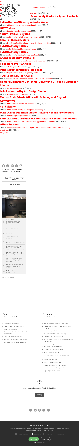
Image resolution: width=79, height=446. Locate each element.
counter (15, 37)
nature (21, 104)
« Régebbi (4, 132)
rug (29, 31)
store (32, 43)
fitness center (31, 121)
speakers (36, 37)
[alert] (39, 433)
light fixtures (23, 37)
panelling (26, 110)
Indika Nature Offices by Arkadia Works (24, 22)
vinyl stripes (37, 73)
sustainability (32, 25)
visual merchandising (43, 43)
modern (52, 121)
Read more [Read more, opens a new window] (50, 430)
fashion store (23, 67)
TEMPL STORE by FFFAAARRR (16, 75)
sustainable (42, 61)
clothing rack (12, 67)
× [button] (77, 423)
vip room (24, 94)
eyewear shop (21, 79)
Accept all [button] (33, 439)
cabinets (25, 127)
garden (10, 61)
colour (14, 121)
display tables (34, 127)
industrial (44, 121)
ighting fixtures (24, 55)
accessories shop (14, 127)
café (9, 37)
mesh (9, 94)
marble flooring (64, 127)
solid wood (22, 49)
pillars (31, 67)
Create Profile (14, 184)
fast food (16, 43)
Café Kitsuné (8, 106)
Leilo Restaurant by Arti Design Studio (23, 91)
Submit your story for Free (14, 179)
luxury (25, 31)
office (9, 25)
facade (10, 31)
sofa (30, 37)
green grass (20, 115)
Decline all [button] (45, 439)
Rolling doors (27, 73)
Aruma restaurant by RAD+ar (17, 58)
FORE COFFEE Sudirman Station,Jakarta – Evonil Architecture (37, 112)
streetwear (4, 130)
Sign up (39, 395)
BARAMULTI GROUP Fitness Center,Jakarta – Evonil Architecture (38, 118)
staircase (48, 79)
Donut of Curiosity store (14, 40)
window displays (39, 7)
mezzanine (18, 61)
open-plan (16, 25)
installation (24, 43)
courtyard (11, 79)
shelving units (32, 13)
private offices (30, 104)
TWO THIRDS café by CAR (15, 34)
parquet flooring (36, 110)
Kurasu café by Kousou (14, 46)
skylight (14, 49)
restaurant (32, 61)
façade (10, 73)
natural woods (12, 104)
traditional (35, 55)
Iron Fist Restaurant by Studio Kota (21, 70)
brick (9, 121)
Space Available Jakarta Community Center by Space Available (39, 16)
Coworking (11, 88)
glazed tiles (17, 31)
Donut (9, 43)
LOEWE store (7, 28)
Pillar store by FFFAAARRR (15, 64)
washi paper (32, 49)
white (27, 115)
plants (24, 25)
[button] (16, 434)
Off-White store (9, 124)
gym (39, 121)
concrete (11, 115)
